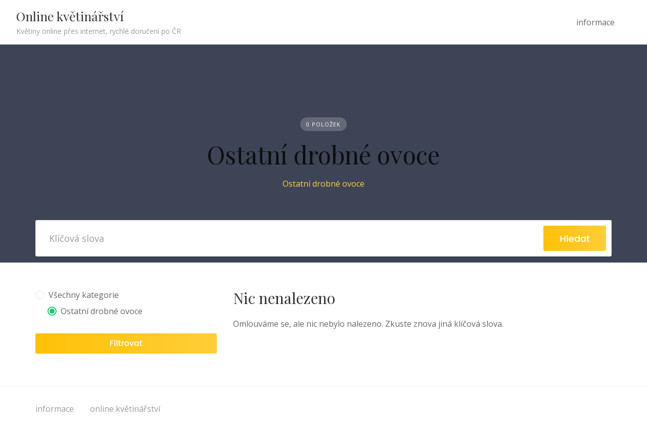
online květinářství (125, 408)
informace (595, 22)
